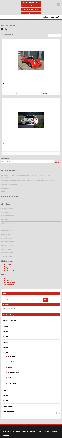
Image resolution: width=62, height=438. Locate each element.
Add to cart (45, 93)
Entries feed (8, 280)
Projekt (6, 269)
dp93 (6, 401)
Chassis (10, 367)
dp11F (6, 326)
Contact (5, 435)
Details (16, 93)
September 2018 (7, 245)
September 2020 (8, 223)
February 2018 (7, 253)
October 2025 (7, 208)
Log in (6, 278)
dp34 (6, 347)
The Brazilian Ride (9, 184)
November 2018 (7, 242)
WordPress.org (9, 284)
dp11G (6, 331)
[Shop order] (54, 35)
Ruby (3, 192)
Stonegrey (5, 188)
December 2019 (7, 230)
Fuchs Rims (8, 406)
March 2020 (6, 227)
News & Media (9, 265)
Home (2, 25)
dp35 (6, 353)
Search (57, 162)
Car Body (11, 362)
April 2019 (5, 234)
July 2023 (5, 212)
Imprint (54, 431)
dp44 (6, 390)
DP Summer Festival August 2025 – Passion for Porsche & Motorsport (25, 176)
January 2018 (6, 256)
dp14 (6, 337)
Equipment (12, 378)
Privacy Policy (44, 431)
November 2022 (7, 216)
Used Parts (12, 383)
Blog (5, 267)
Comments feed (9, 282)
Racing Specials (10, 321)
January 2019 (6, 238)
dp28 (6, 342)
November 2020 (7, 219)
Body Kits (11, 357)
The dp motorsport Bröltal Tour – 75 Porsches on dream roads (28, 181)
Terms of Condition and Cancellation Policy (19, 431)
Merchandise (9, 411)
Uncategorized (9, 271)
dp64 (6, 395)
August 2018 (6, 249)
